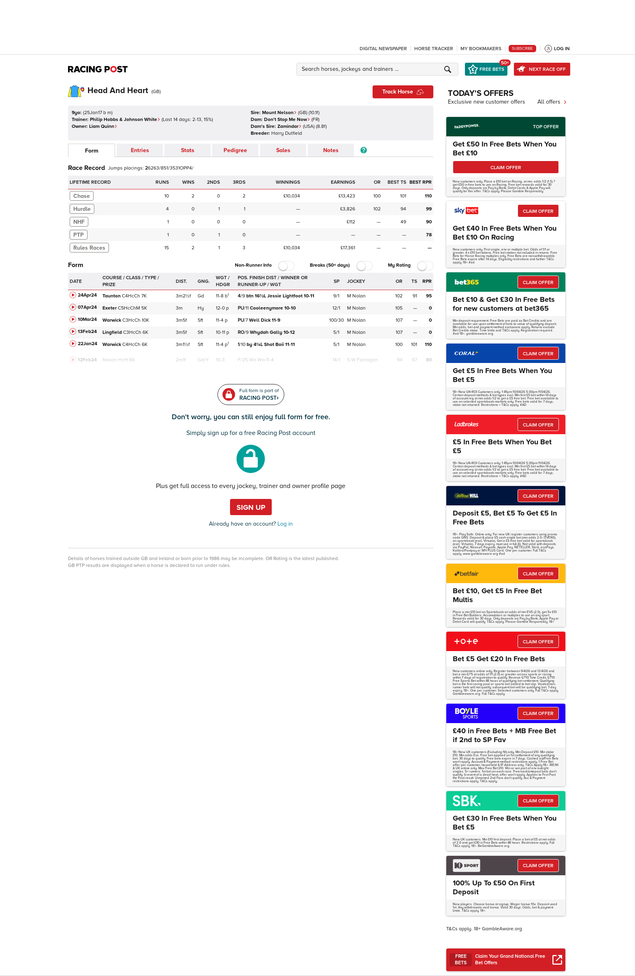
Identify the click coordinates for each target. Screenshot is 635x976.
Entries (140, 150)
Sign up (251, 507)
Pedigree (235, 150)
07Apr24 (87, 307)
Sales (283, 150)
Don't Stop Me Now (287, 120)
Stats (187, 150)
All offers (552, 101)
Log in (284, 523)
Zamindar (289, 126)
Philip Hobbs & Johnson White (125, 120)
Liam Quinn (103, 126)
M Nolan (356, 296)
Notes (331, 150)
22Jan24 (87, 344)
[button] (378, 69)
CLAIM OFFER (505, 168)
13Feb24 (87, 332)
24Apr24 (87, 295)
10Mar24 (87, 319)
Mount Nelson (279, 113)
